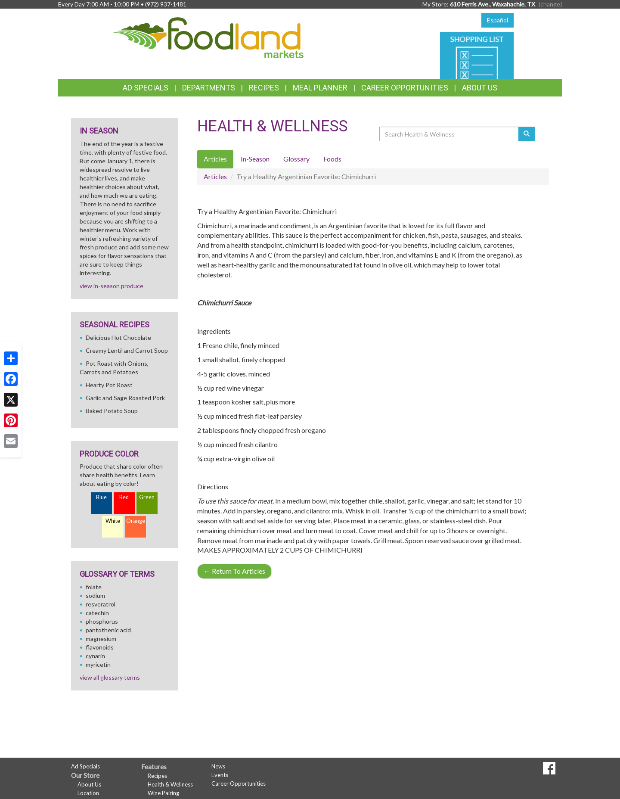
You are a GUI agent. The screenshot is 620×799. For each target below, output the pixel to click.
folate (94, 587)
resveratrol (100, 604)
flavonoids (100, 647)
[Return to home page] (208, 36)
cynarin (95, 655)
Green (147, 497)
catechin (97, 612)
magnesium (101, 638)
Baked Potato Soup (112, 410)
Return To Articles (234, 571)
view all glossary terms (110, 677)
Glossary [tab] (296, 159)
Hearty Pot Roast (109, 385)
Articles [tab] (215, 159)
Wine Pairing (163, 793)
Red (124, 497)
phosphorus (102, 621)
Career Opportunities (404, 87)
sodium (95, 595)
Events (219, 774)
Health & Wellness (170, 784)
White (112, 521)
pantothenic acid (108, 630)
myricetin (98, 664)
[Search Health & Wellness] (449, 134)
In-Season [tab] (255, 159)
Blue (101, 497)
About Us (479, 87)
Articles (215, 176)
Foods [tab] (332, 159)
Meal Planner (320, 87)
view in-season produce (111, 285)
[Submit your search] (526, 134)
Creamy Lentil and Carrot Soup (127, 350)
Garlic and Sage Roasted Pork (125, 397)
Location (88, 793)
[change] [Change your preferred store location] (550, 4)
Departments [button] (208, 87)
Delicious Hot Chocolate (118, 337)
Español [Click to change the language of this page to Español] (497, 20)
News (218, 766)
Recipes (264, 87)
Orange (135, 521)
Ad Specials (145, 87)
